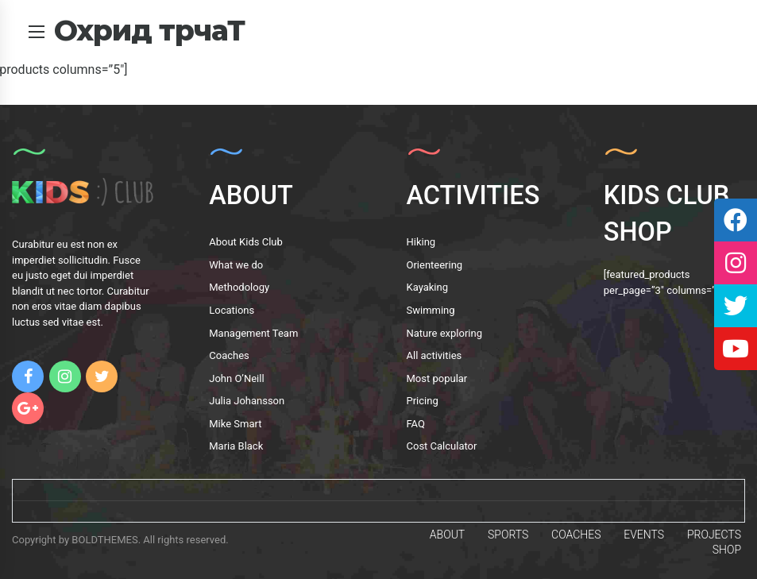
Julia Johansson (246, 401)
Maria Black (236, 446)
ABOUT (447, 534)
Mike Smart (235, 424)
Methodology (239, 287)
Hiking (421, 242)
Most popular (437, 378)
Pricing (422, 401)
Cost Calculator (442, 446)
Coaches (229, 355)
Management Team (253, 333)
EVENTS (644, 534)
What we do (236, 265)
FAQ (416, 424)
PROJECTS (714, 534)
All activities (434, 355)
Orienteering (435, 265)
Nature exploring (444, 333)
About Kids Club (246, 242)
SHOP (727, 549)
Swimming (431, 310)
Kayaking (428, 287)
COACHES (576, 534)
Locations (231, 310)
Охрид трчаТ (149, 30)
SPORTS (508, 534)
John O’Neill (236, 378)
